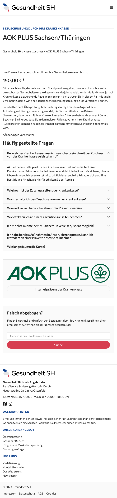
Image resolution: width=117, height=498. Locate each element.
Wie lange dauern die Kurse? (26, 246)
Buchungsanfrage (13, 449)
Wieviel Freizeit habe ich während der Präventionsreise (44, 208)
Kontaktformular (13, 467)
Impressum (9, 493)
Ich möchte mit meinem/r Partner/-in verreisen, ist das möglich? (50, 226)
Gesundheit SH (12, 51)
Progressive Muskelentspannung (23, 445)
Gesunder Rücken (13, 440)
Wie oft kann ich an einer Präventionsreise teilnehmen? (44, 217)
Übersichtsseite (12, 436)
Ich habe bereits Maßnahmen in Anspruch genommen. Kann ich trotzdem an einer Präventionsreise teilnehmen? (50, 236)
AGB (40, 493)
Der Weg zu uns (12, 471)
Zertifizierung (11, 463)
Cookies (51, 493)
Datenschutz (27, 493)
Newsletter (10, 475)
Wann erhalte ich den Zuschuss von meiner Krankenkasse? (46, 199)
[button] (111, 7)
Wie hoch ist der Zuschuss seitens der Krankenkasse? (43, 190)
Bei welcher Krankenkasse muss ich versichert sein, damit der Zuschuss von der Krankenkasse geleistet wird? (55, 154)
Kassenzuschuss (33, 51)
